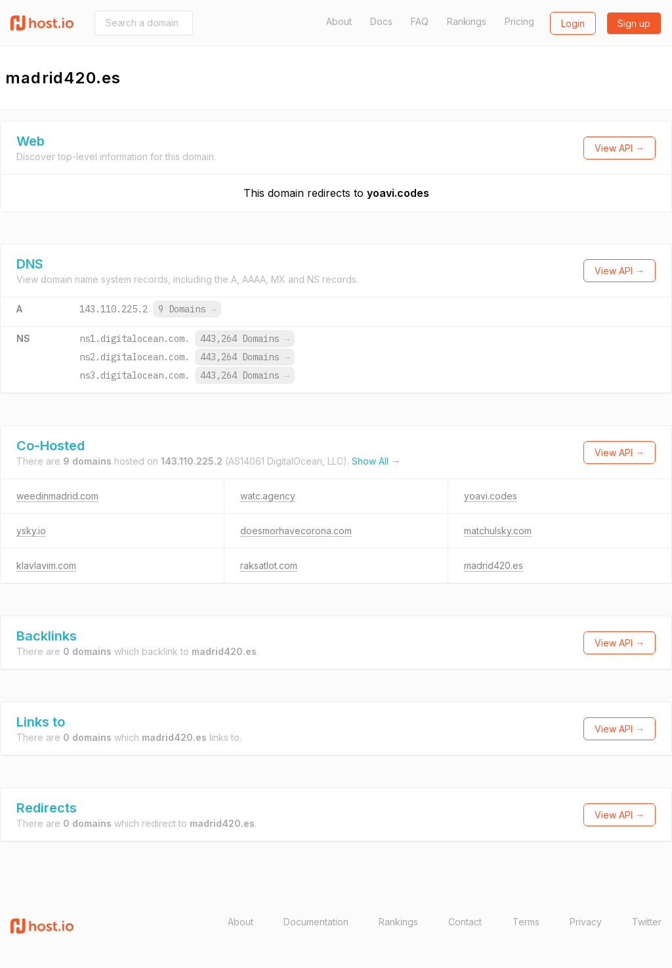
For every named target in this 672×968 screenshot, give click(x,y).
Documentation (316, 921)
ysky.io (31, 530)
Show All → (376, 461)
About (339, 21)
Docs (381, 21)
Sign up (634, 23)
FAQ (420, 21)
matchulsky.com (498, 530)
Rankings (466, 21)
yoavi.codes (398, 193)
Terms (526, 921)
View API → (619, 148)
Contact (465, 921)
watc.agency (267, 495)
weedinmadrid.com (57, 495)
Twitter (647, 921)
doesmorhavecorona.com (296, 530)
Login (573, 23)
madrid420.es (493, 565)
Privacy (586, 921)
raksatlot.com (268, 565)
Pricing (519, 21)
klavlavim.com (46, 565)
